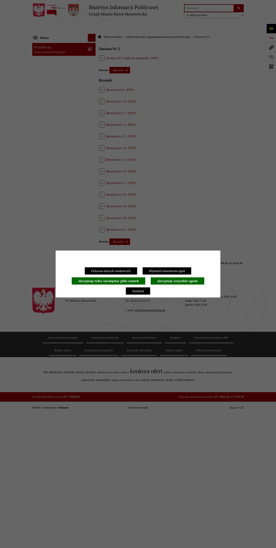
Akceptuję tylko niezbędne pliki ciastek (108, 281)
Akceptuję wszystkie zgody (177, 281)
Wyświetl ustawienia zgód (167, 271)
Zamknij (138, 291)
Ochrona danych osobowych (111, 271)
